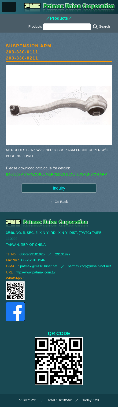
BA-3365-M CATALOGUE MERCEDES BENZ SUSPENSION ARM (56, 174)
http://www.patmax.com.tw (35, 272)
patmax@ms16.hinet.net (38, 266)
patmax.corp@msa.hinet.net (89, 266)
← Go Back (59, 202)
